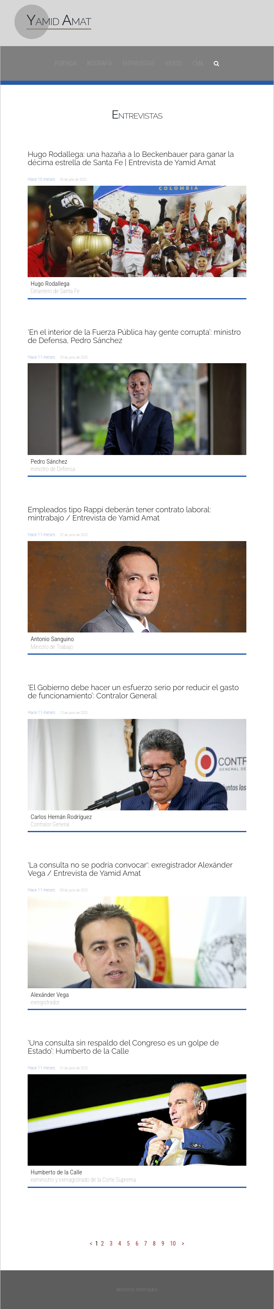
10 (173, 1243)
